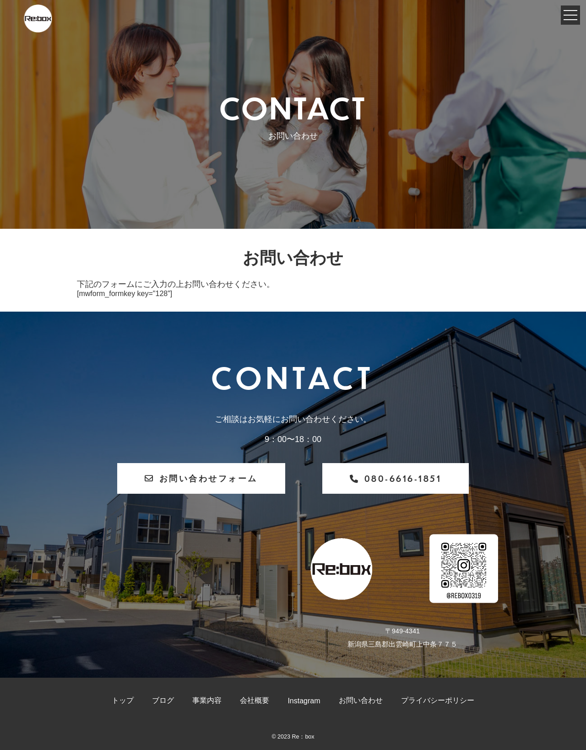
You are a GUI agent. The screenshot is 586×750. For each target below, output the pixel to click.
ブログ (163, 700)
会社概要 (254, 700)
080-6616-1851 (395, 478)
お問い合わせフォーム (201, 478)
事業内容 (207, 700)
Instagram (304, 701)
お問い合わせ (361, 700)
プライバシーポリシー (437, 700)
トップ (123, 700)
